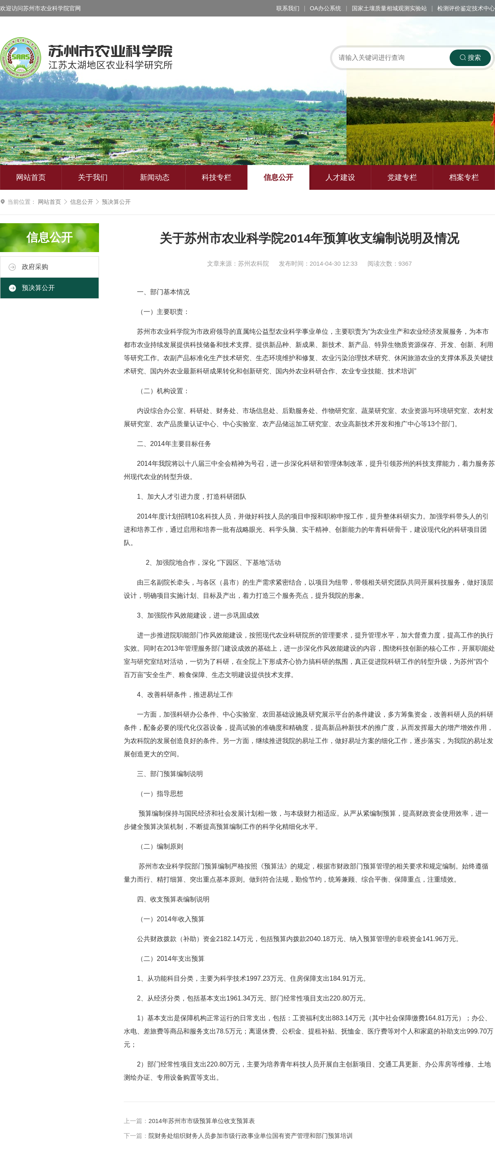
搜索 (470, 57)
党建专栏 (402, 177)
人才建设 (340, 177)
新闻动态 (155, 177)
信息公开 (278, 177)
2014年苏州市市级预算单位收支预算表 (201, 1121)
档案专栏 (464, 177)
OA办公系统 (325, 8)
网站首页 (31, 177)
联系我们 (287, 8)
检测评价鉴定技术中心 (466, 8)
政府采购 (28, 267)
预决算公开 (116, 201)
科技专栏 (216, 177)
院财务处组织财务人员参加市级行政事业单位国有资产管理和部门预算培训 (250, 1136)
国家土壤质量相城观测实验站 (389, 8)
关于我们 (93, 177)
